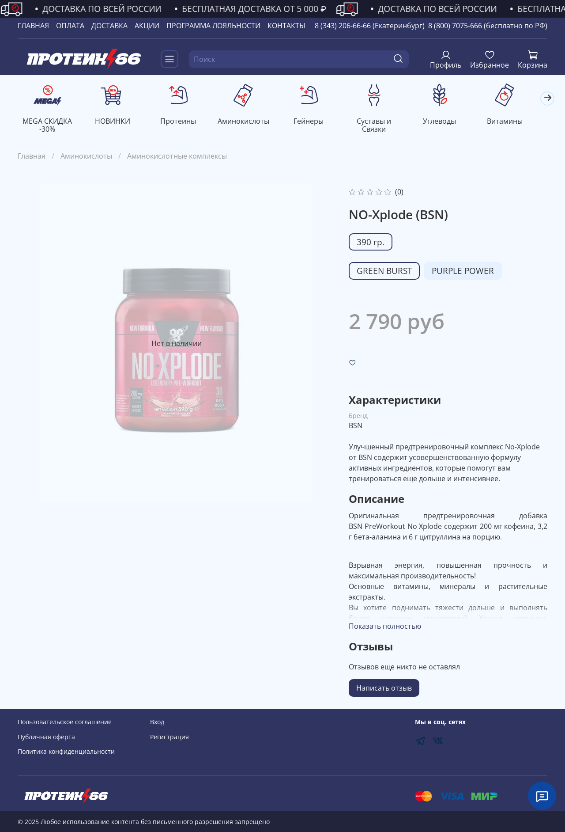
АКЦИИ (147, 25)
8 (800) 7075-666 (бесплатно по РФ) (487, 25)
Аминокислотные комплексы (177, 157)
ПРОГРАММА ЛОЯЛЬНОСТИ (213, 25)
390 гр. (370, 243)
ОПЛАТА (70, 25)
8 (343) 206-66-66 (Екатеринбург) (370, 25)
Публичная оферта (46, 737)
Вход (157, 722)
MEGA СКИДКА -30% (48, 126)
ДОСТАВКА (109, 25)
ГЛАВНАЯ (33, 25)
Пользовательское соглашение (65, 722)
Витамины (517, 122)
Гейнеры (316, 122)
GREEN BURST (384, 271)
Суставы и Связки (383, 122)
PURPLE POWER (463, 271)
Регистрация (169, 737)
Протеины (182, 122)
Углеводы (450, 122)
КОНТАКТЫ (286, 25)
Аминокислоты (249, 122)
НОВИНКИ (115, 122)
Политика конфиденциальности (66, 752)
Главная (31, 157)
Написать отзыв (384, 689)
